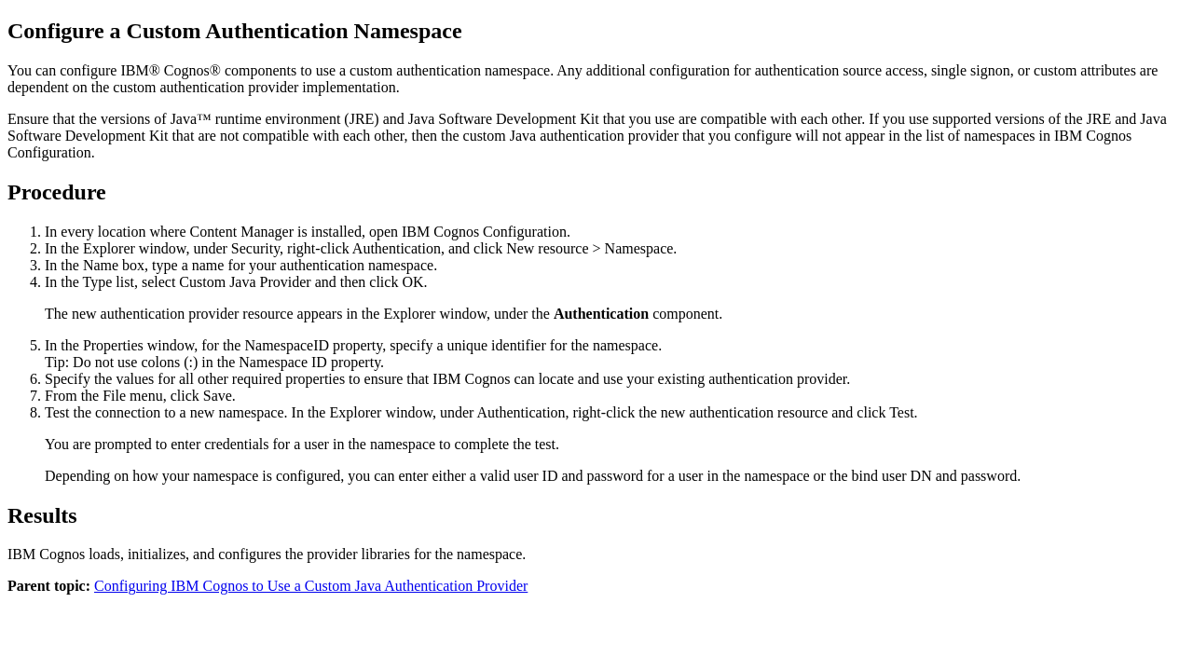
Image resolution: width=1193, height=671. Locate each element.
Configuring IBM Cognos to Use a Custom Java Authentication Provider (311, 586)
